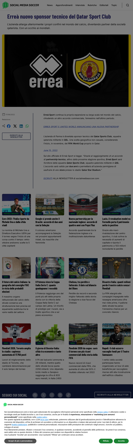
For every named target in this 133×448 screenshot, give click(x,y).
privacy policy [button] (102, 412)
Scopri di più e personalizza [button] (20, 441)
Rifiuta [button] (106, 441)
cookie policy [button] (42, 417)
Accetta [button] (121, 441)
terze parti (44, 420)
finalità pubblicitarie (19, 425)
